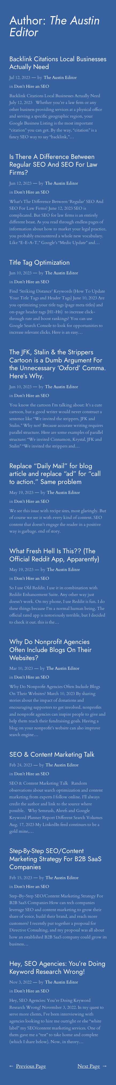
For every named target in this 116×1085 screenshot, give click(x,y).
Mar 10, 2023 (21, 668)
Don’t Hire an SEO (31, 86)
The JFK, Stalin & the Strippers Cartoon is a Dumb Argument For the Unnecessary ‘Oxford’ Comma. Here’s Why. (57, 364)
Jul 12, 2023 (19, 78)
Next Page (92, 1066)
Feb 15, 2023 (20, 878)
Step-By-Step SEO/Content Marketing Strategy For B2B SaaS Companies (55, 859)
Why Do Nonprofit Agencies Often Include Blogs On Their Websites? (50, 650)
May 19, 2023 (21, 493)
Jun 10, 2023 (20, 273)
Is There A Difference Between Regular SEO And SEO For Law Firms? (53, 165)
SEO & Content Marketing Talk (51, 755)
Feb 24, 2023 (20, 765)
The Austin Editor (60, 78)
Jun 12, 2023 (20, 183)
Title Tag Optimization (39, 262)
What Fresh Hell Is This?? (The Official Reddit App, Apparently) (54, 555)
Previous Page (27, 1066)
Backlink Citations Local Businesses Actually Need (57, 63)
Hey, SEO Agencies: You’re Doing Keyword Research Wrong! (57, 968)
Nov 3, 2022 (20, 982)
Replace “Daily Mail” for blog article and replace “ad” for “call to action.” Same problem (55, 474)
